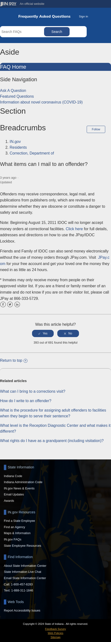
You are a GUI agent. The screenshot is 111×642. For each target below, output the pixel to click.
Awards (9, 500)
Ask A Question (13, 91)
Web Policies (55, 633)
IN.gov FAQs (12, 539)
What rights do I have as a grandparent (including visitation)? (52, 441)
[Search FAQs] (22, 31)
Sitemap (55, 637)
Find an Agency (14, 527)
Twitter (10, 305)
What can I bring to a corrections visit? (32, 391)
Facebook (3, 305)
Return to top (13, 360)
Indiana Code (13, 476)
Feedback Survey (55, 628)
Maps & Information (17, 533)
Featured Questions (17, 96)
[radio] (43, 333)
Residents (18, 147)
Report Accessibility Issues (22, 610)
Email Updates (14, 494)
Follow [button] (96, 129)
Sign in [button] (83, 16)
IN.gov (15, 142)
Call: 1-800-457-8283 (18, 584)
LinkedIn (17, 305)
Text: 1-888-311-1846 (18, 590)
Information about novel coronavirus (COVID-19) (41, 102)
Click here (74, 229)
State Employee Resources (22, 545)
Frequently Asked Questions (44, 16)
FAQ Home (13, 67)
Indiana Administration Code (23, 482)
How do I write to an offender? (25, 401)
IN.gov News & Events (19, 488)
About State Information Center (25, 566)
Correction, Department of (32, 153)
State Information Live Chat (22, 572)
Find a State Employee (19, 521)
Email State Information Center (25, 578)
